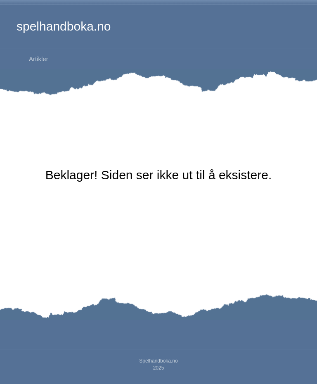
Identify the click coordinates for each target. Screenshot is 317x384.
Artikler (38, 58)
